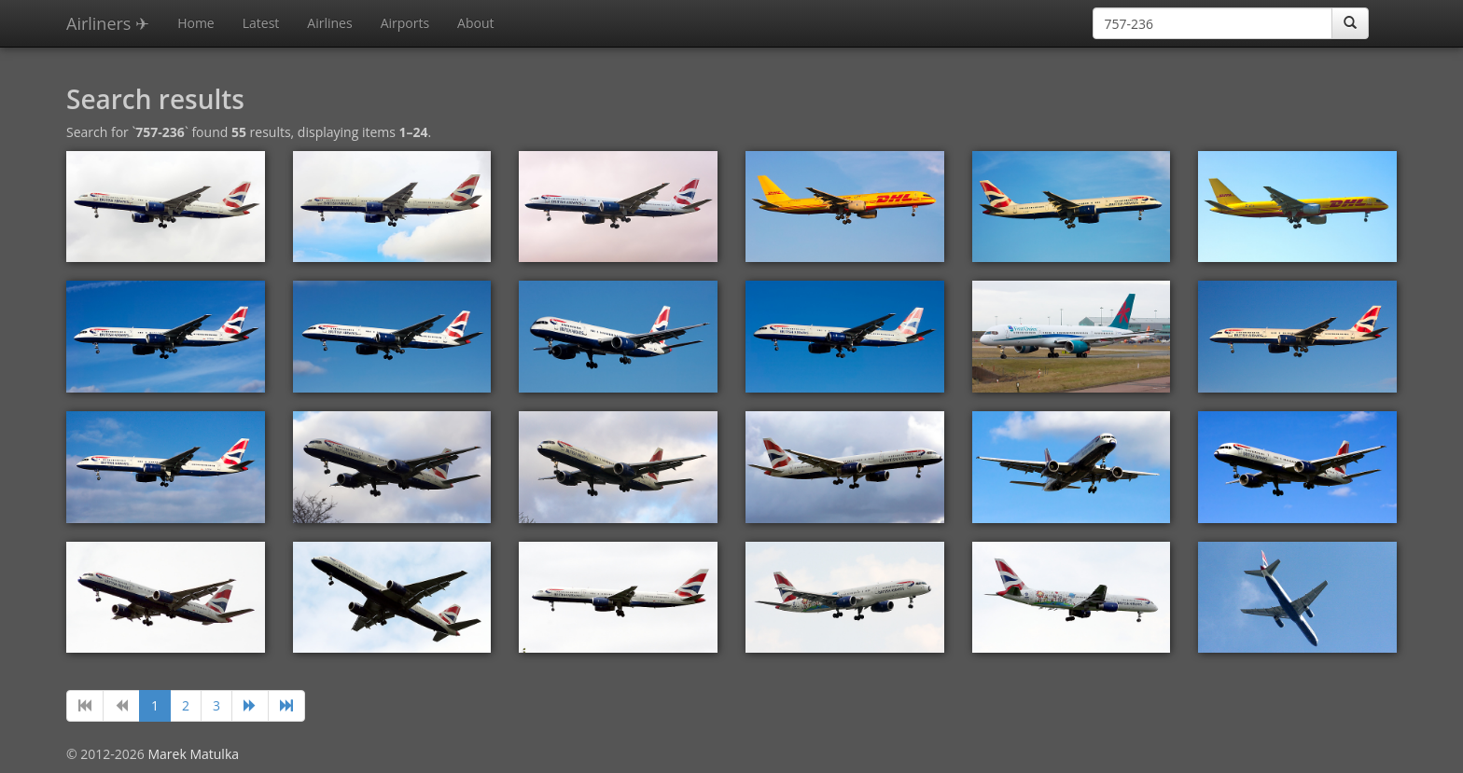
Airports (405, 23)
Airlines (329, 23)
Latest (261, 23)
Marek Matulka (193, 754)
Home (196, 23)
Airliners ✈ (107, 23)
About (475, 23)
